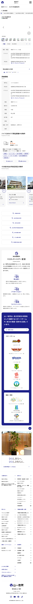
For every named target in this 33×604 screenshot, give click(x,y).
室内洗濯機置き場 (23, 155)
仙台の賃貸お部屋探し (9, 13)
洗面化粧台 (6, 157)
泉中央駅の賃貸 (29, 13)
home (1, 13)
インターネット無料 (13, 155)
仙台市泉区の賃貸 (20, 13)
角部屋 (5, 153)
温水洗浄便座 (19, 153)
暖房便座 (26, 153)
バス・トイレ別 (12, 153)
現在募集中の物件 (16, 69)
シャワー (5, 155)
